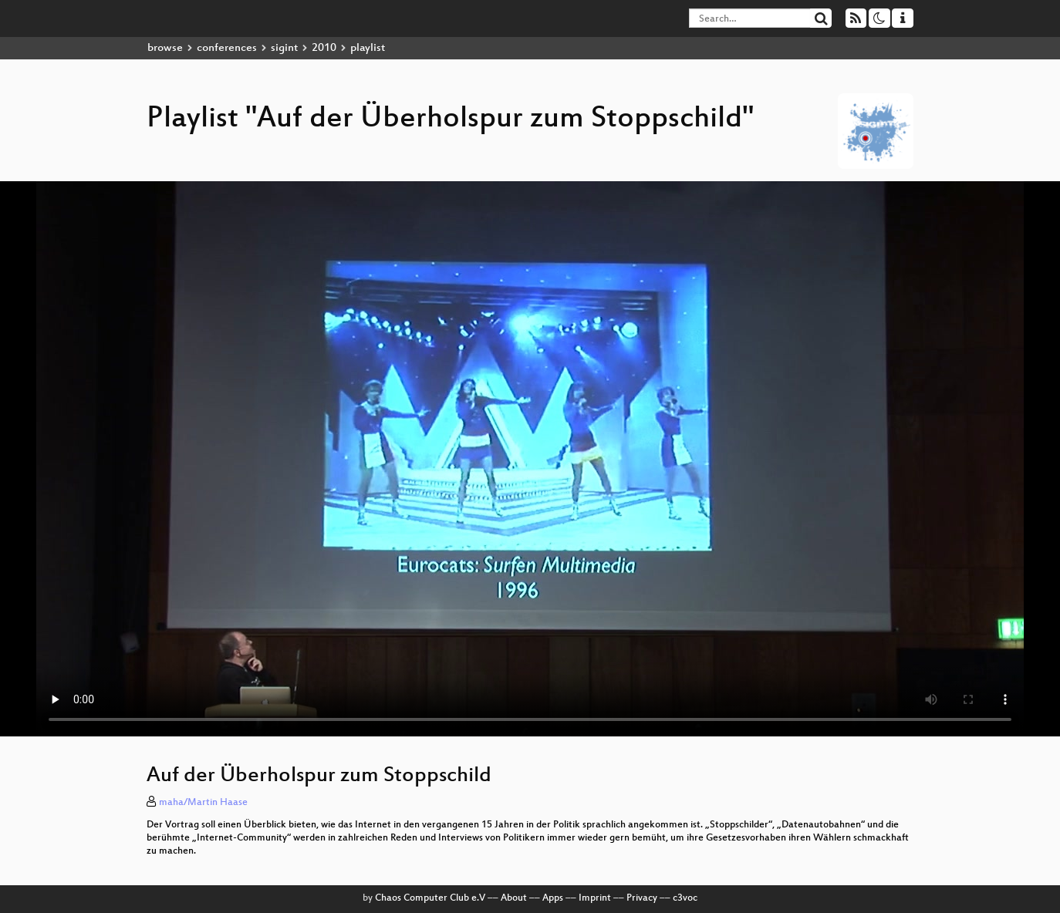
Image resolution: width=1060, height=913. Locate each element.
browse (165, 48)
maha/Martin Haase (203, 802)
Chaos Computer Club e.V (430, 898)
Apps (552, 898)
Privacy (641, 898)
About (514, 898)
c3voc (685, 898)
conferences (227, 48)
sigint (284, 48)
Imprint (595, 898)
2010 (324, 48)
